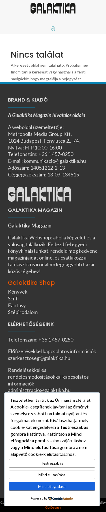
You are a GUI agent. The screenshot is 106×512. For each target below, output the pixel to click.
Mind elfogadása (52, 486)
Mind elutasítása (52, 475)
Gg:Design (53, 507)
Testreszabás (52, 463)
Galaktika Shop (31, 283)
